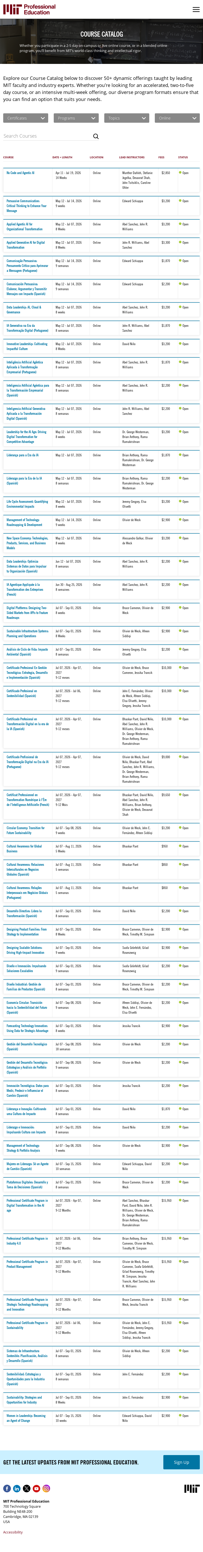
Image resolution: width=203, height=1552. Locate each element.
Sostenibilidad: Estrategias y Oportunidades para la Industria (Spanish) (26, 1379)
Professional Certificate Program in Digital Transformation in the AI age (27, 1205)
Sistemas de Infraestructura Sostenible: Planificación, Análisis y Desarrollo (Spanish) (27, 1356)
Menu (196, 9)
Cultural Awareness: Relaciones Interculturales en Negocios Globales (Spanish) (25, 869)
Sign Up (181, 1462)
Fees (161, 157)
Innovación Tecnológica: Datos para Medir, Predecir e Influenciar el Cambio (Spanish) (28, 1091)
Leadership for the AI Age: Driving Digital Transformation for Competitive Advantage (26, 437)
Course (8, 157)
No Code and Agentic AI (20, 173)
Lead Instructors (132, 157)
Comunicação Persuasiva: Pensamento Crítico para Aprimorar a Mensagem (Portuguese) (27, 266)
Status (183, 157)
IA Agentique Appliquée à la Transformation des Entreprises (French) (25, 589)
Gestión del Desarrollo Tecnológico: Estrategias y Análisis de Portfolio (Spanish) (27, 1067)
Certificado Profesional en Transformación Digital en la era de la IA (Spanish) (28, 724)
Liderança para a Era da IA (22, 455)
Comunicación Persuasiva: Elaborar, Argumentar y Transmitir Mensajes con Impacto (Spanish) (27, 289)
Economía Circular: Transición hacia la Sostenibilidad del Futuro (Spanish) (27, 1007)
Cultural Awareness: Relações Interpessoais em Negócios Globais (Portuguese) (27, 893)
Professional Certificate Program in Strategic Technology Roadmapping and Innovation (27, 1304)
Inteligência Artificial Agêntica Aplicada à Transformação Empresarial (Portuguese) (25, 367)
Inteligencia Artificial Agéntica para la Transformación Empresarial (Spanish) (28, 390)
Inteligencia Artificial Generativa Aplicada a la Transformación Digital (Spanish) (26, 413)
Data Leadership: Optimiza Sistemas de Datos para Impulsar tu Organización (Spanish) (26, 566)
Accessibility (13, 1532)
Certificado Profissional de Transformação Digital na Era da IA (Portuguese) (27, 762)
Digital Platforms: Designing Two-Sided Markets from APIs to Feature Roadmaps (27, 613)
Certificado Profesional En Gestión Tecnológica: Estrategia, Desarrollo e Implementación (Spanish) (27, 673)
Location (96, 157)
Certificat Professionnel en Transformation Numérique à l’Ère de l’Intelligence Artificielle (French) (28, 800)
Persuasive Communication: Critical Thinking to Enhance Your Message (26, 206)
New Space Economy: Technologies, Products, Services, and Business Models (27, 543)
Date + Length (62, 157)
